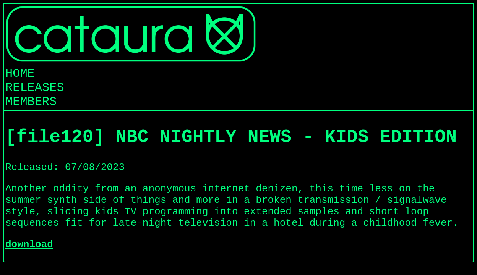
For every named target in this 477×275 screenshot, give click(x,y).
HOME (20, 73)
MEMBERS (31, 102)
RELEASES (34, 88)
